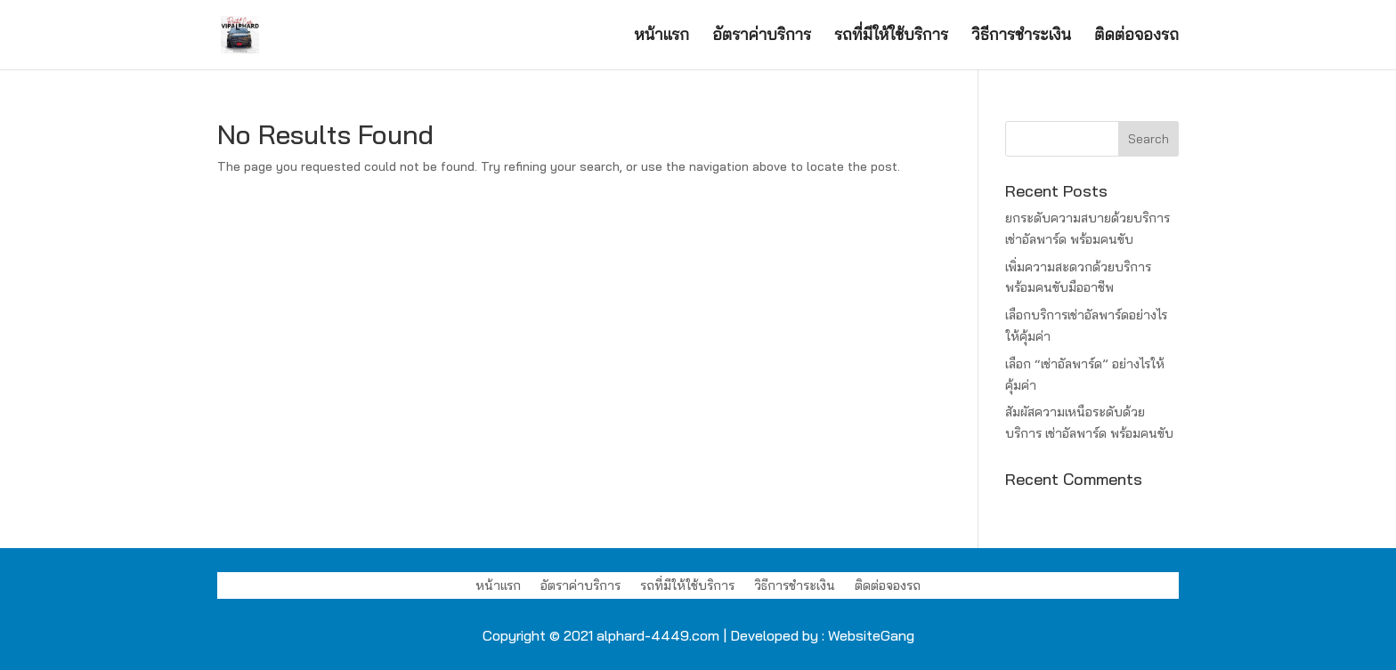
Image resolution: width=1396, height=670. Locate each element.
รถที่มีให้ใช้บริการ (891, 36)
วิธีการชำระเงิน (1021, 36)
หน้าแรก (661, 36)
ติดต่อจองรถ (1136, 36)
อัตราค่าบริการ (761, 36)
